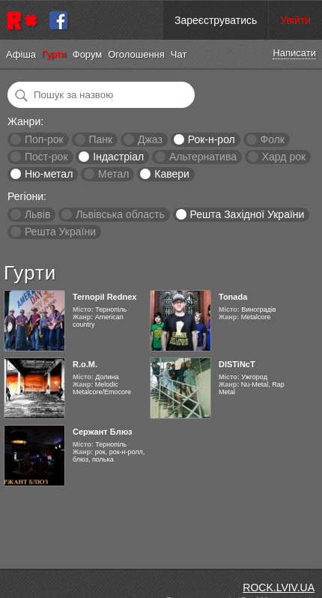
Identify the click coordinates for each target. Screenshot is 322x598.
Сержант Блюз (103, 431)
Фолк (273, 139)
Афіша (21, 54)
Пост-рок (46, 157)
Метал (113, 174)
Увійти (295, 20)
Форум (88, 54)
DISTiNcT (237, 364)
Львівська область (120, 214)
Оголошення (136, 54)
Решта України (60, 232)
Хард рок (284, 157)
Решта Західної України (246, 214)
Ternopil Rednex (104, 296)
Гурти (54, 54)
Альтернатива (203, 157)
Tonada (233, 296)
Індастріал (118, 157)
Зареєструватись (215, 20)
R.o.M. (85, 364)
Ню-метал (49, 174)
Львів (37, 214)
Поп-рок (44, 139)
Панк (100, 139)
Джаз (150, 139)
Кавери (171, 174)
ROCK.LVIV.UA (279, 588)
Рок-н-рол (211, 139)
